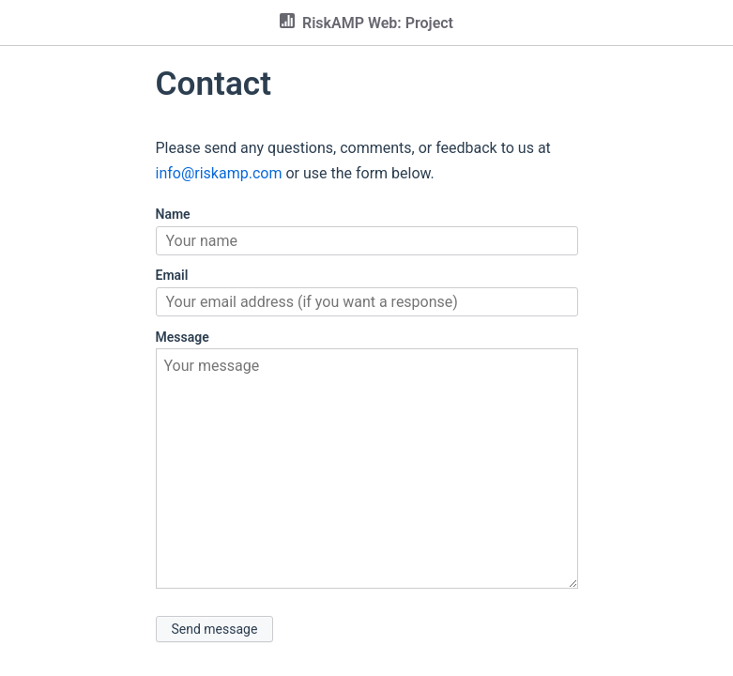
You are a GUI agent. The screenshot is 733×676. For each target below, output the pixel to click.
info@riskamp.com (219, 173)
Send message (215, 629)
